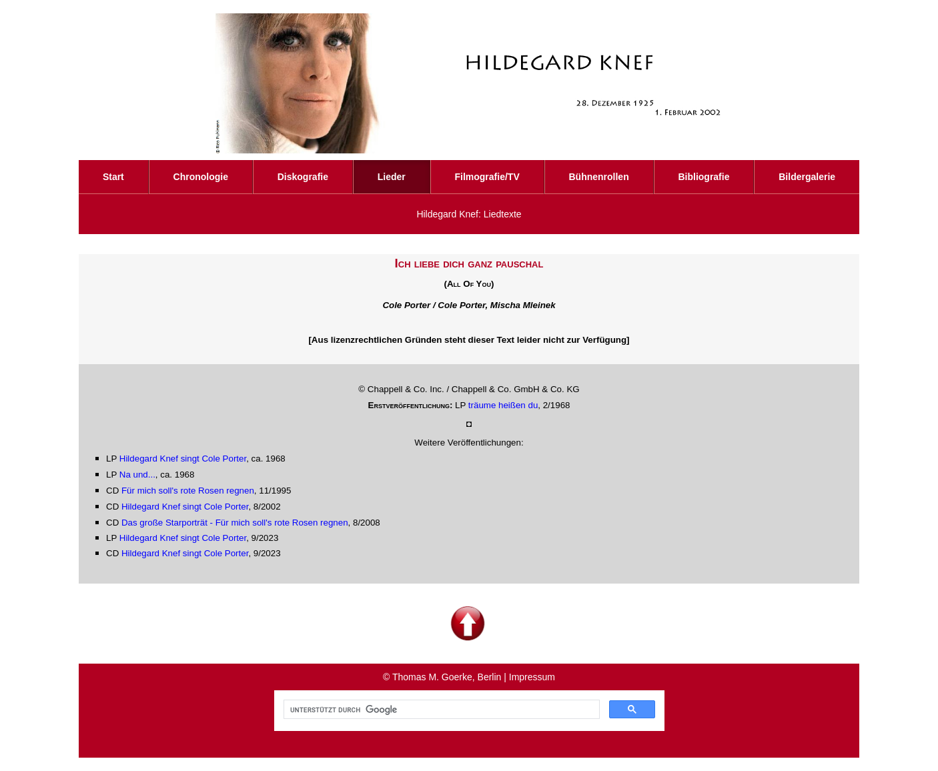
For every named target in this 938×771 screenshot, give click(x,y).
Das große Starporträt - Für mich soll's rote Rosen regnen (234, 523)
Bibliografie (703, 176)
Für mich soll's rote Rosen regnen (187, 491)
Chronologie (200, 176)
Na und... (137, 475)
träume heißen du (503, 405)
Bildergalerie (807, 176)
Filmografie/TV (486, 176)
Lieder (392, 176)
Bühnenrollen (598, 176)
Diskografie (303, 176)
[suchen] (440, 710)
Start (113, 176)
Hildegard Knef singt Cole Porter (182, 459)
